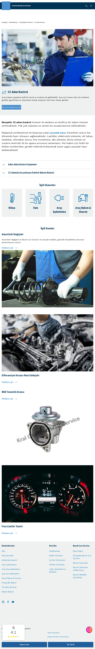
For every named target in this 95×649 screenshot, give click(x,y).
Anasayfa (4, 22)
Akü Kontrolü (8, 555)
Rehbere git (7, 248)
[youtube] (13, 602)
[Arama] (86, 5)
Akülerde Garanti (9, 560)
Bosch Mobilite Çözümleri (80, 576)
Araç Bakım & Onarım (26, 22)
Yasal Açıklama (54, 633)
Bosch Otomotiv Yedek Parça (80, 568)
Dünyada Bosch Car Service (82, 556)
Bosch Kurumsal (80, 563)
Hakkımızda (54, 551)
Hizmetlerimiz (13, 22)
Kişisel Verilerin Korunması (58, 637)
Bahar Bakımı (8, 592)
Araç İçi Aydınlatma (10, 573)
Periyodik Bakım (9, 582)
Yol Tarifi (70, 644)
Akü (3, 551)
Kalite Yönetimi (56, 555)
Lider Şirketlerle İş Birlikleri (57, 570)
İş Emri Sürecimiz (57, 560)
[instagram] (3, 602)
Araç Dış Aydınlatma (11, 569)
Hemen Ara (24, 644)
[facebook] (8, 602)
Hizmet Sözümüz (57, 564)
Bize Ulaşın (78, 551)
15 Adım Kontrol (9, 587)
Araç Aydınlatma (9, 564)
